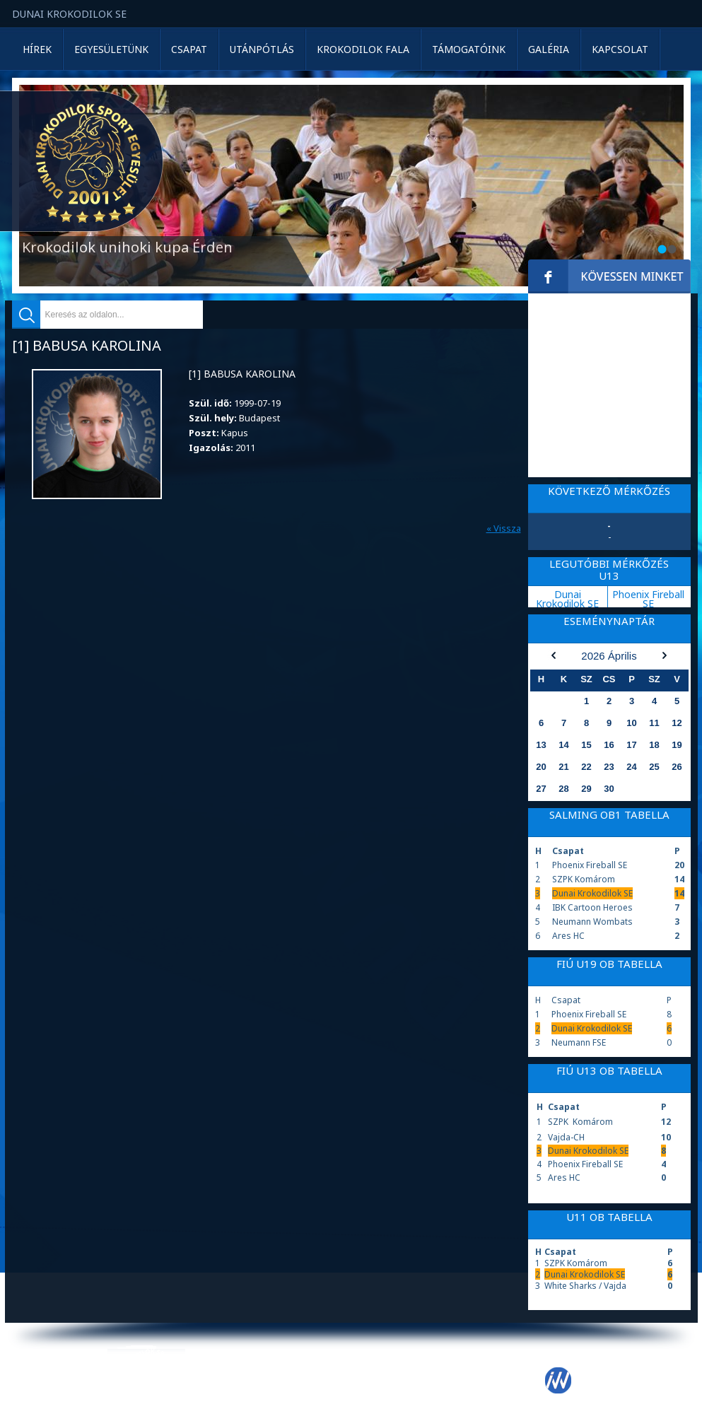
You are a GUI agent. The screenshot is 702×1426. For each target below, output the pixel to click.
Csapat (189, 49)
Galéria (548, 49)
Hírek (37, 49)
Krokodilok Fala (363, 49)
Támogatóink (468, 49)
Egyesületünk (111, 49)
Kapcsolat (620, 49)
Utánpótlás (262, 49)
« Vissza (503, 528)
